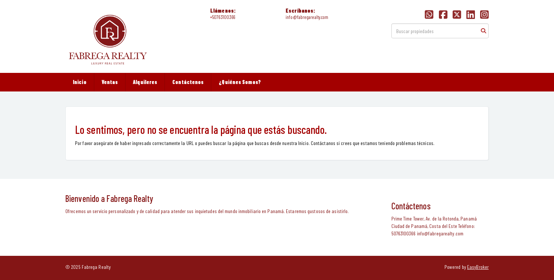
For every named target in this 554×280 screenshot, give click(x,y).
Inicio (80, 82)
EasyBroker (478, 267)
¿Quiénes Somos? (240, 82)
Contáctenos (187, 82)
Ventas (110, 82)
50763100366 (223, 17)
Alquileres (145, 82)
